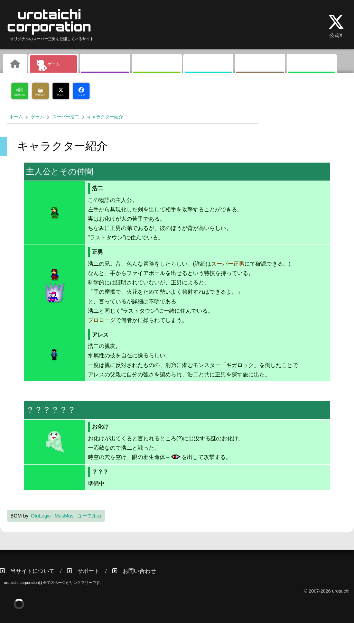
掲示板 (208, 64)
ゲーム (53, 64)
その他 (260, 64)
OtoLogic (41, 516)
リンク (311, 64)
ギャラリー (105, 64)
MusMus (64, 516)
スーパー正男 (227, 264)
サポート (88, 571)
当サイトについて (32, 571)
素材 (156, 64)
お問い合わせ (139, 571)
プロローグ (101, 320)
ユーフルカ (89, 516)
